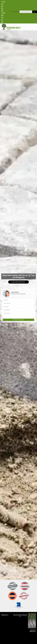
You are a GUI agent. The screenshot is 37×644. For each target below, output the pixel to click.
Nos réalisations (18, 282)
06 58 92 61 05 (3, 17)
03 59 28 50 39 (3, 6)
